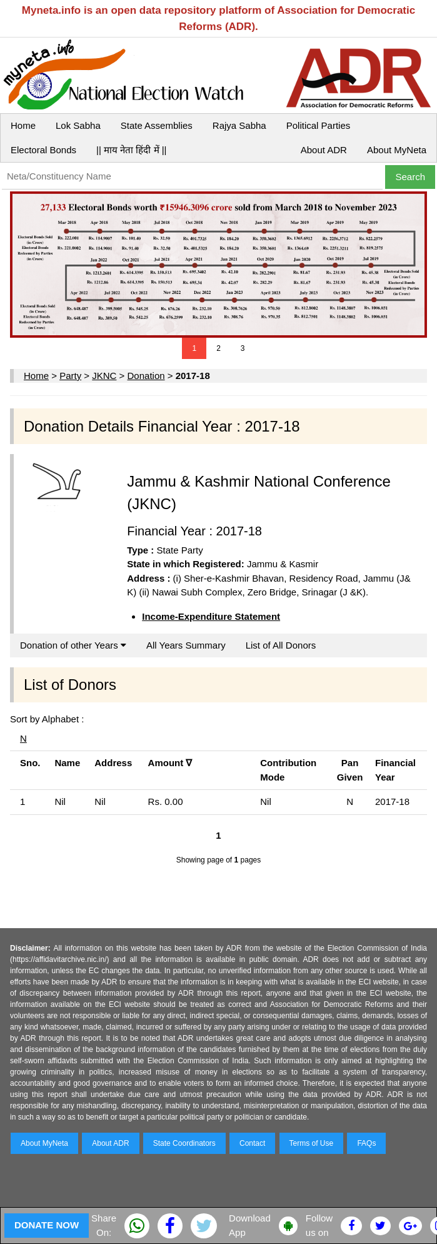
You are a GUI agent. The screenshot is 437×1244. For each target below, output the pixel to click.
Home (23, 125)
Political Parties (318, 125)
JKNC (104, 375)
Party (70, 375)
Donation (146, 375)
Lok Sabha (78, 125)
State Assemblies (157, 125)
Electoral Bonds (43, 149)
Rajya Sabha (239, 125)
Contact (252, 1143)
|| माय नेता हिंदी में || (131, 149)
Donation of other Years (73, 645)
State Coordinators (184, 1143)
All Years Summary (186, 645)
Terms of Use (311, 1143)
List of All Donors (281, 645)
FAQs (366, 1143)
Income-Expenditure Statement (211, 616)
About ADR (324, 149)
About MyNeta (396, 149)
